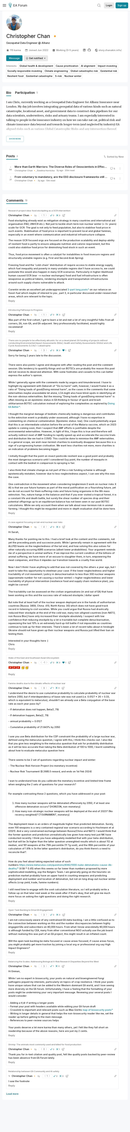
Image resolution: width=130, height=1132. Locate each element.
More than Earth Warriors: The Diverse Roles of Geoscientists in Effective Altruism (68, 166)
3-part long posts (78, 289)
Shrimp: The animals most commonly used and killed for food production (44, 1044)
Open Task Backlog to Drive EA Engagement (30, 910)
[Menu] (4, 5)
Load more (12, 1093)
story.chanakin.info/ (108, 50)
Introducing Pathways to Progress (25, 310)
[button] (52, 215)
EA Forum (18, 5)
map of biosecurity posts (97, 1009)
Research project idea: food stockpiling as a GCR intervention (39, 210)
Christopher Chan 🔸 (25, 170)
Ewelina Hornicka (46, 170)
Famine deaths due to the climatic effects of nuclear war (36, 683)
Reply (11, 300)
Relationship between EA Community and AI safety (33, 1071)
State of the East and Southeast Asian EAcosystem (33, 657)
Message (14, 58)
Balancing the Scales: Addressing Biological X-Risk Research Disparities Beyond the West (53, 961)
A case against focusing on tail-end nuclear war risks (35, 522)
